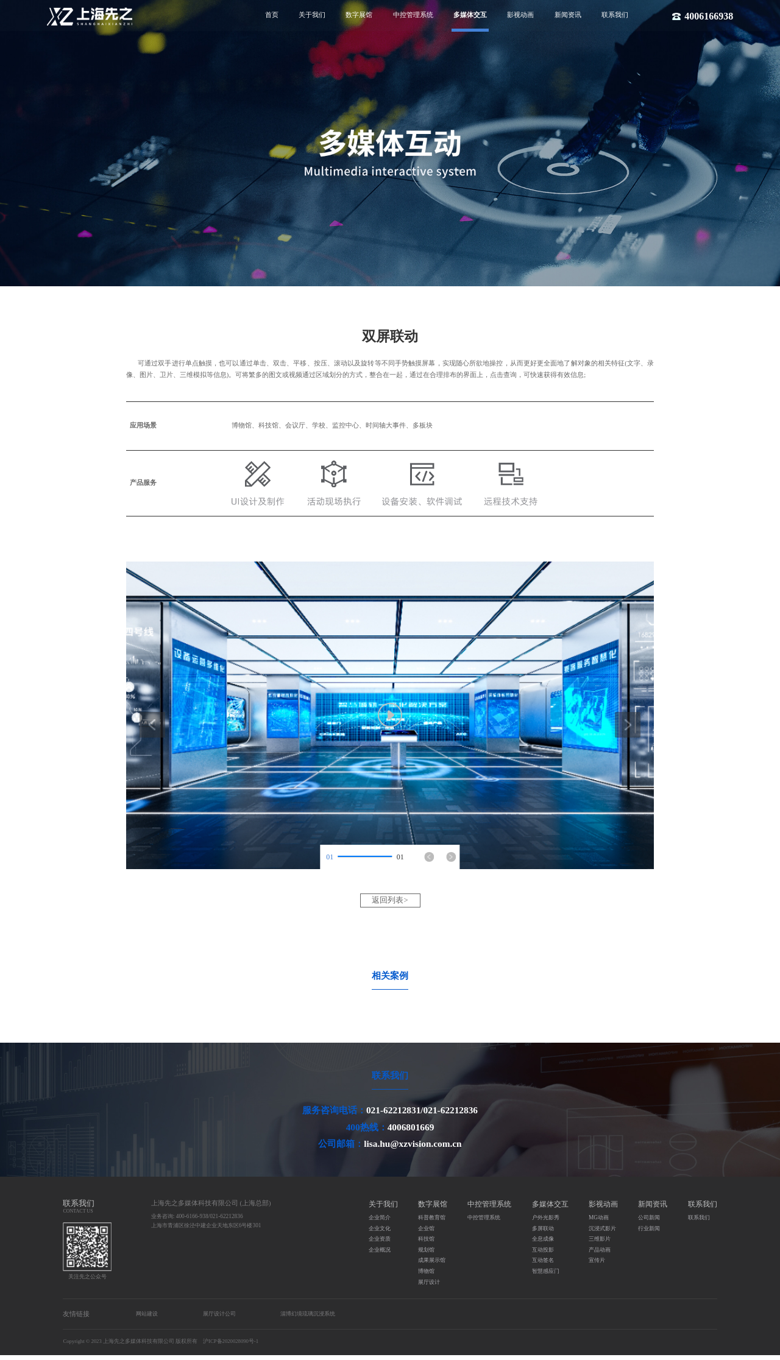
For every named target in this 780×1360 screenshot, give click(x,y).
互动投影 (543, 1255)
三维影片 (600, 1244)
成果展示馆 (431, 1265)
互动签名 (543, 1265)
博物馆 (426, 1276)
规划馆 (426, 1255)
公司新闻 (649, 1222)
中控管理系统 (413, 15)
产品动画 (600, 1255)
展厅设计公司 (219, 1319)
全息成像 (543, 1244)
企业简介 (380, 1222)
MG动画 (599, 1222)
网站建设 (147, 1319)
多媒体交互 (470, 15)
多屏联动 (543, 1233)
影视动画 (520, 15)
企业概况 (380, 1255)
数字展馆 (359, 15)
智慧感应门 (545, 1276)
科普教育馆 (431, 1222)
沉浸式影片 (602, 1233)
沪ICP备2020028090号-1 (230, 1346)
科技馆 (426, 1244)
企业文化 (380, 1233)
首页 (271, 15)
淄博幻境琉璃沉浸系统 (307, 1319)
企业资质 (380, 1244)
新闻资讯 (568, 15)
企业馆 (426, 1233)
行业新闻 (649, 1233)
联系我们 (614, 15)
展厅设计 (429, 1286)
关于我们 (312, 15)
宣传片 (597, 1265)
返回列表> (390, 900)
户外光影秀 (545, 1222)
